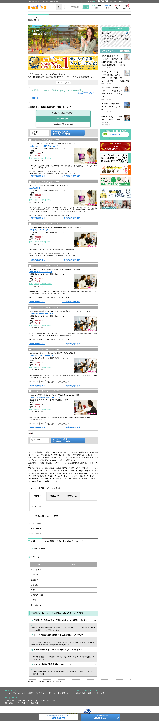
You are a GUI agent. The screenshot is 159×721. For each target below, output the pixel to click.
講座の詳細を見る (38, 176)
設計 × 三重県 (36, 533)
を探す (107, 7)
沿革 (89, 693)
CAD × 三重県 (36, 523)
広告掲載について (12, 703)
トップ (7, 693)
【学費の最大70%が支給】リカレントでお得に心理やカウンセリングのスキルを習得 (115, 93)
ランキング (52, 693)
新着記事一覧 (125, 51)
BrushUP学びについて (26, 700)
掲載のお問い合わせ (125, 1)
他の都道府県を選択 (86, 93)
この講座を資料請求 (72, 176)
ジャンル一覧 (18, 693)
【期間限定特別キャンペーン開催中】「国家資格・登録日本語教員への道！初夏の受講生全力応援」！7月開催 (115, 61)
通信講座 (29, 693)
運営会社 (34, 703)
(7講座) (63, 119)
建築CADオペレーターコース (40, 272)
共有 (59, 6)
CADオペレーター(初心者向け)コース (43, 146)
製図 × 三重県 (36, 528)
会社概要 (25, 703)
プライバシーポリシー (46, 700)
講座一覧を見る (63, 83)
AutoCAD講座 (34, 188)
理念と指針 (80, 693)
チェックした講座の (67, 133)
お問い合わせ (10, 700)
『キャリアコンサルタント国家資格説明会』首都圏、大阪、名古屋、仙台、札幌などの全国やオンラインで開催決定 (115, 77)
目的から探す (40, 693)
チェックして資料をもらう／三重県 (44, 140)
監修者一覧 (64, 693)
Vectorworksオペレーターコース (42, 356)
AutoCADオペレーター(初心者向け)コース (45, 397)
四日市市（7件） (39, 548)
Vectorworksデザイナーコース (41, 314)
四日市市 (34, 98)
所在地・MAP (99, 693)
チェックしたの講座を (100, 717)
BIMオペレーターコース (38, 230)
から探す (96, 7)
